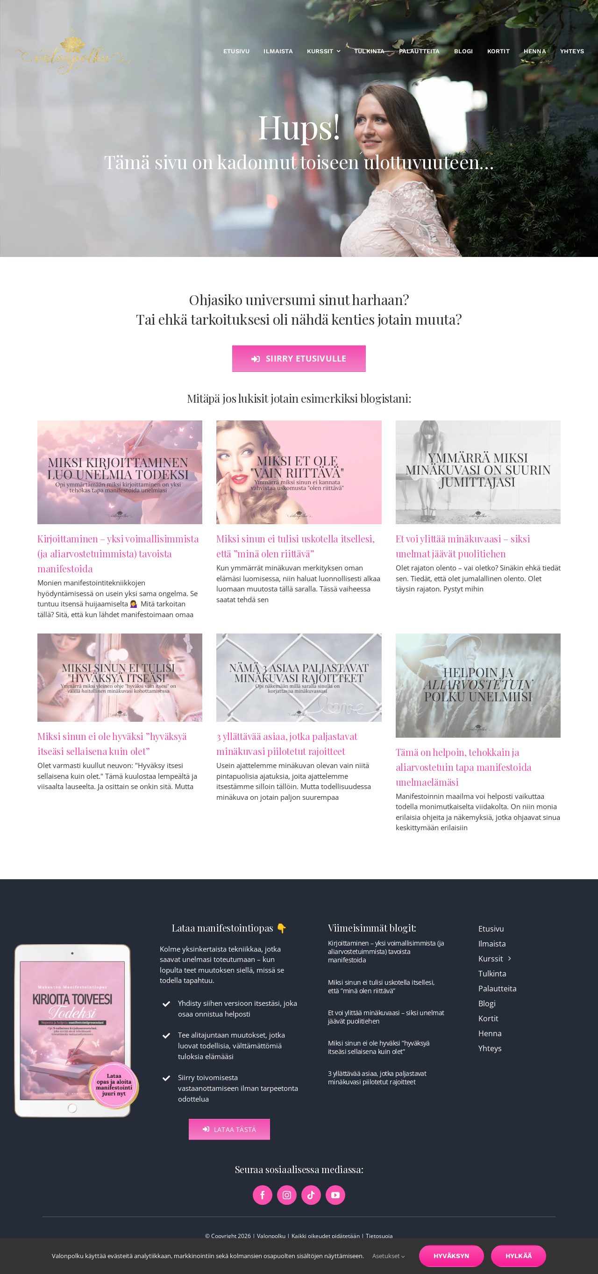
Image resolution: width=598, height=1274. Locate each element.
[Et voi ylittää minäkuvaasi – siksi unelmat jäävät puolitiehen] (478, 473)
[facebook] (262, 1204)
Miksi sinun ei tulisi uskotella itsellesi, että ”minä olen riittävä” (381, 995)
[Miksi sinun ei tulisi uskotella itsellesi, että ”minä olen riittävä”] (298, 473)
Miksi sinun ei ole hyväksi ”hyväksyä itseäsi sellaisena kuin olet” (379, 1056)
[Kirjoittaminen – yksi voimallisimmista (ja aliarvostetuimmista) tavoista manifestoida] (119, 473)
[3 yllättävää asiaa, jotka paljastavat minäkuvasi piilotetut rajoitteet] (298, 678)
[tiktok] (311, 1204)
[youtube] (335, 1204)
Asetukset (388, 1256)
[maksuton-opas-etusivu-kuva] (77, 952)
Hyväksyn (452, 1256)
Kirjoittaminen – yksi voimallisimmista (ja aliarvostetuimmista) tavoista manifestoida (118, 554)
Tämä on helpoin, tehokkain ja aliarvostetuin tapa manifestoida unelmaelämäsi (464, 768)
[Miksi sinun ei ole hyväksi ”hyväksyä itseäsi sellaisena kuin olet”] (119, 678)
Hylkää (518, 1256)
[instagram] (287, 1204)
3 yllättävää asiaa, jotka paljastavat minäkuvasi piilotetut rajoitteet (377, 1086)
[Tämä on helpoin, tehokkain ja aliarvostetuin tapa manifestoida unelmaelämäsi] (478, 686)
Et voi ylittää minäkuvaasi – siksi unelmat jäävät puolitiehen (386, 1025)
